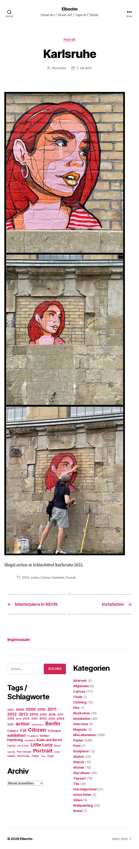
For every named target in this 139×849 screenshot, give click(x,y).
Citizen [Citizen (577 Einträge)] (37, 730)
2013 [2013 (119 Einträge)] (23, 714)
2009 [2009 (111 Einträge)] (30, 709)
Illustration (81, 713)
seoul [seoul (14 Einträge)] (57, 752)
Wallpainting (83, 805)
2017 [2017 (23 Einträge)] (60, 714)
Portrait (71, 577)
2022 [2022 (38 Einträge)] (43, 718)
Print (77, 746)
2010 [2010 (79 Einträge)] (41, 709)
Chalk (77, 697)
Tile (76, 784)
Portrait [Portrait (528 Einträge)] (43, 750)
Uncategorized (85, 789)
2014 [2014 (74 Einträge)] (34, 714)
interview (80, 724)
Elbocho (69, 9)
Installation (81, 719)
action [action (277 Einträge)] (23, 723)
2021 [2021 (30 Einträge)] (34, 718)
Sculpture (81, 751)
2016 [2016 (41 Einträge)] (52, 714)
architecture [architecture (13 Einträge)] (37, 724)
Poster (69, 39)
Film (76, 708)
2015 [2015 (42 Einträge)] (43, 714)
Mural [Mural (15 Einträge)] (57, 745)
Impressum (18, 639)
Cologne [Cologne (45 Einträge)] (54, 730)
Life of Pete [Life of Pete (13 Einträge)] (23, 745)
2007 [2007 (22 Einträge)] (10, 709)
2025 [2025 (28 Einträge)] (10, 724)
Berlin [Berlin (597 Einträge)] (52, 723)
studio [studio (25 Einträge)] (11, 755)
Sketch (78, 757)
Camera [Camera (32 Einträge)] (12, 730)
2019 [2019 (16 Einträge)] (18, 718)
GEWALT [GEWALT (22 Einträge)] (45, 735)
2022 (25, 577)
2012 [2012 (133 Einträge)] (12, 714)
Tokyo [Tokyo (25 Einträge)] (35, 755)
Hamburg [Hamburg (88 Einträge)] (15, 740)
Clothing (80, 702)
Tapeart (79, 778)
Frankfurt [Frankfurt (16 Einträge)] (32, 736)
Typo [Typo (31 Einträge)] (50, 756)
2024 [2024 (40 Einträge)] (60, 718)
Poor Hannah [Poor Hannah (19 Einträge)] (24, 751)
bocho (62, 68)
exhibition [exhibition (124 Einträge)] (16, 735)
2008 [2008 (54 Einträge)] (20, 709)
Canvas (79, 691)
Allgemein (81, 686)
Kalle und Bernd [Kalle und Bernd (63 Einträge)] (49, 740)
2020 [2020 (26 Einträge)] (26, 718)
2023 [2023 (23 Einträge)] (51, 718)
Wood (77, 811)
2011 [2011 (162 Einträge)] (52, 709)
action (35, 577)
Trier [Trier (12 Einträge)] (43, 756)
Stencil (78, 762)
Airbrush (80, 680)
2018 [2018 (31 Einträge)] (10, 718)
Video (77, 800)
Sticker (78, 767)
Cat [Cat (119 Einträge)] (23, 730)
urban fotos (82, 795)
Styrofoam (81, 773)
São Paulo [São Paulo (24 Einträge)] (23, 756)
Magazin (80, 729)
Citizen (45, 577)
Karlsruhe (58, 577)
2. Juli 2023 (84, 68)
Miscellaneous (84, 735)
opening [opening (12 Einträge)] (11, 752)
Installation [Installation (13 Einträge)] (30, 740)
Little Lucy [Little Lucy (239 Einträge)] (41, 744)
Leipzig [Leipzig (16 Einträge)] (11, 745)
